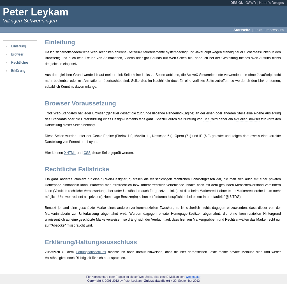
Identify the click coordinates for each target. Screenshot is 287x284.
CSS (87, 153)
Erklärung (18, 71)
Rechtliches (20, 62)
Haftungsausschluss (91, 252)
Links (258, 30)
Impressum (274, 30)
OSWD (251, 3)
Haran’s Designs (271, 3)
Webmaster (193, 276)
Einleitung (18, 46)
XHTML (70, 153)
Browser (17, 54)
